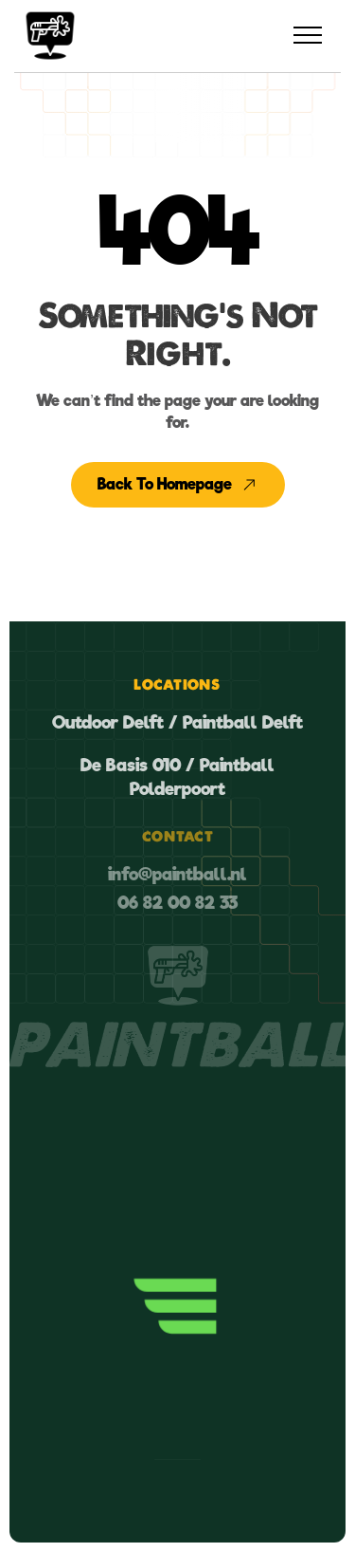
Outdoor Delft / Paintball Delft (177, 722)
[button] (307, 36)
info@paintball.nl (177, 874)
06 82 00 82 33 (177, 903)
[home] (50, 36)
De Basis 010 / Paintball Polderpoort (177, 777)
